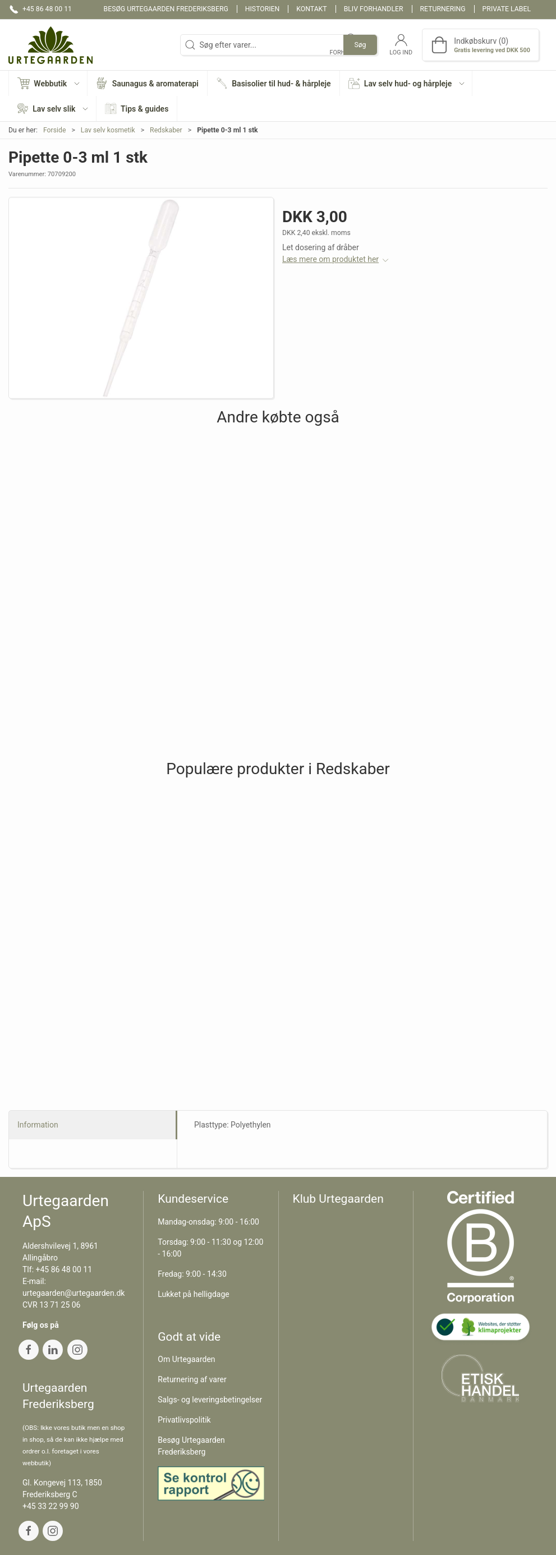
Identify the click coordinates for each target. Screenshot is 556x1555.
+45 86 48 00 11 (64, 1269)
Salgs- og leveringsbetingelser (210, 1399)
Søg (360, 45)
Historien (262, 9)
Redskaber (166, 130)
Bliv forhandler (373, 9)
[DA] (50, 44)
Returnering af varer (192, 1379)
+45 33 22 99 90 (50, 1506)
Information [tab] (37, 1124)
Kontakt (311, 9)
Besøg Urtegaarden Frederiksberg (166, 9)
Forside (54, 130)
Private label (507, 9)
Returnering (443, 9)
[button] (48, 83)
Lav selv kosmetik (108, 130)
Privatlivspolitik (184, 1419)
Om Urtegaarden (186, 1359)
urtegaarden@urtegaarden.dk (73, 1293)
